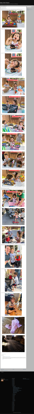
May (13, 397)
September (14, 394)
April (13, 398)
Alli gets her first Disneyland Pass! (16, 391)
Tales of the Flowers (4, 2)
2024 (13, 380)
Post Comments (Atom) (5, 370)
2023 (13, 381)
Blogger (20, 412)
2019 (13, 384)
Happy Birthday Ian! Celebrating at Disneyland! (17, 390)
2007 (13, 409)
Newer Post (2, 369)
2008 (13, 408)
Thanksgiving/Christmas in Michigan (16, 387)
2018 (13, 385)
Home (13, 369)
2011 (13, 406)
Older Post (24, 369)
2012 (13, 405)
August (13, 395)
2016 (13, 402)
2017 (13, 401)
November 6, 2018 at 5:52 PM (7, 356)
